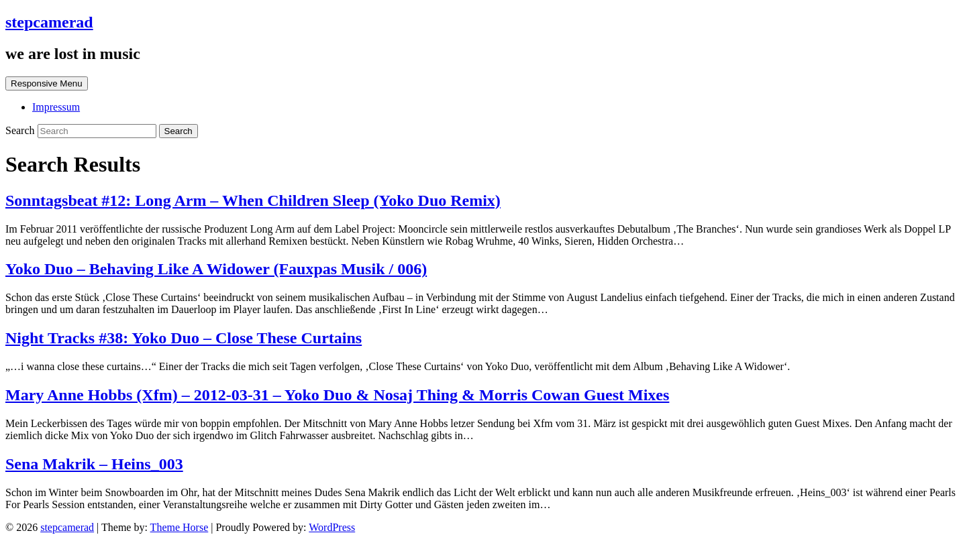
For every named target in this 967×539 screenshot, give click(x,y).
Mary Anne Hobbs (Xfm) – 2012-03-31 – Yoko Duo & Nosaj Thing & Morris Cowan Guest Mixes (337, 395)
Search (21, 130)
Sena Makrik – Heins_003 (94, 464)
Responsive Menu (47, 83)
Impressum (56, 107)
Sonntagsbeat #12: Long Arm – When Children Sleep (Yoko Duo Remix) (253, 200)
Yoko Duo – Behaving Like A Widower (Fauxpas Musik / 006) (216, 269)
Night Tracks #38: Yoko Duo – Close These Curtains (183, 338)
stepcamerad (49, 22)
